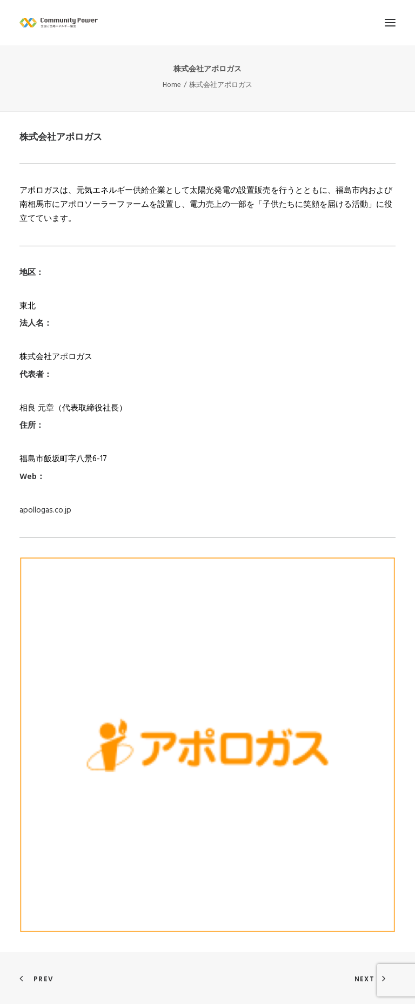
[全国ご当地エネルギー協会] (207, 23)
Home (172, 85)
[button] (390, 22)
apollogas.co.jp (45, 510)
